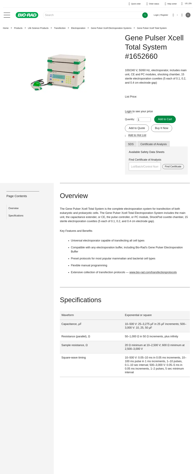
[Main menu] (7, 15)
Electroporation (78, 28)
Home (6, 28)
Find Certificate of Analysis (145, 159)
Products (18, 28)
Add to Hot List (137, 135)
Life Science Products (38, 28)
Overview (13, 208)
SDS (131, 144)
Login (128, 111)
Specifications (15, 215)
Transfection (60, 28)
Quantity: (130, 119)
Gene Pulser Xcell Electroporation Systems (111, 28)
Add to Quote (137, 128)
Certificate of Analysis (153, 144)
